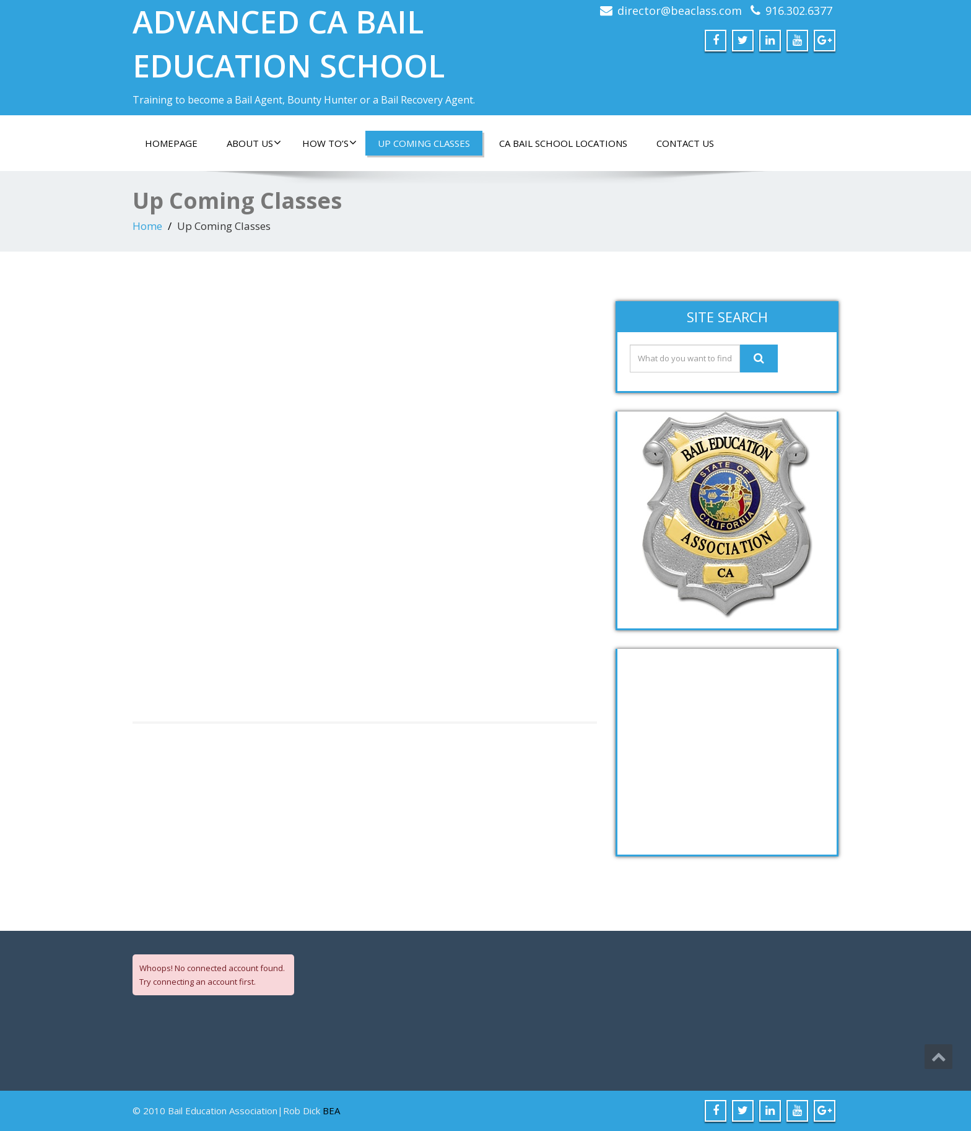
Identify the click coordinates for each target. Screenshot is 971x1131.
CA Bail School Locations (563, 143)
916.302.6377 (798, 10)
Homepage (171, 143)
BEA (331, 1110)
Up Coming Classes (424, 143)
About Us (254, 143)
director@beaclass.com (679, 10)
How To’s (329, 143)
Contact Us (685, 143)
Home (147, 226)
